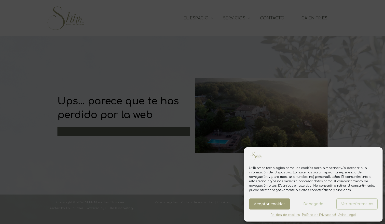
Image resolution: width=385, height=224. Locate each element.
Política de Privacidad (319, 215)
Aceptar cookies (270, 204)
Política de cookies (285, 215)
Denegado (313, 204)
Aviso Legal (347, 215)
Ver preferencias (357, 204)
